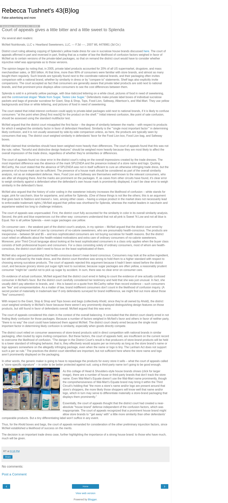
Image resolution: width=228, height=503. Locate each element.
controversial (20, 97)
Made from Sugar (49, 97)
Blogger (92, 499)
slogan (33, 97)
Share (8, 457)
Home (85, 486)
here (146, 51)
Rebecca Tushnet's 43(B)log (40, 10)
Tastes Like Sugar (73, 97)
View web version (85, 493)
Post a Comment (14, 474)
